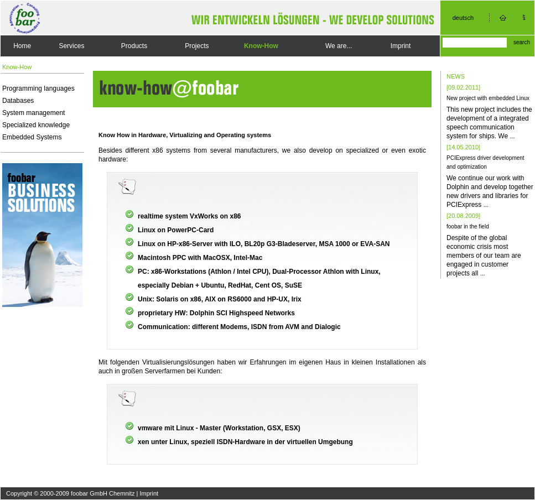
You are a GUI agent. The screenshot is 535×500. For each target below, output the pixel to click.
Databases (18, 101)
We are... (338, 46)
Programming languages (38, 88)
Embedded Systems (31, 137)
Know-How (261, 46)
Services (71, 46)
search (521, 42)
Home (22, 46)
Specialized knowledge (36, 125)
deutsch (463, 17)
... (512, 136)
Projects (197, 46)
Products (134, 46)
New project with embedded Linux (487, 98)
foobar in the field (467, 226)
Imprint (401, 46)
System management (33, 113)
